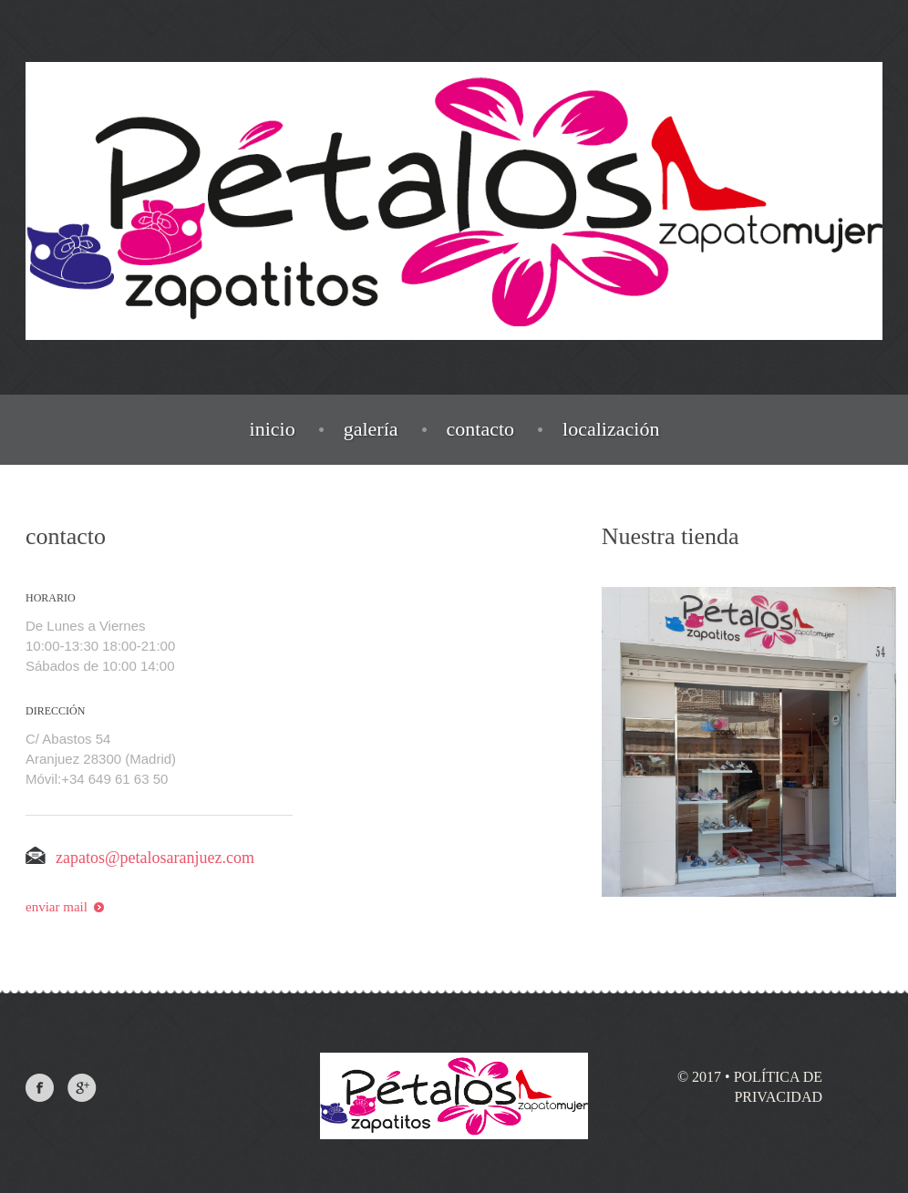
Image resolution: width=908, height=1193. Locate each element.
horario (51, 597)
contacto (481, 429)
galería (371, 429)
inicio (272, 429)
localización (610, 429)
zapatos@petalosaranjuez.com (140, 857)
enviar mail (65, 907)
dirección (55, 710)
